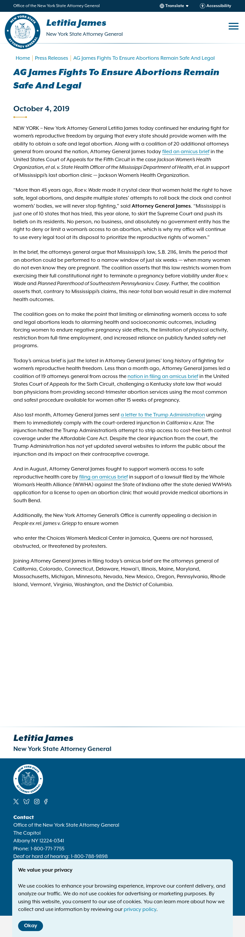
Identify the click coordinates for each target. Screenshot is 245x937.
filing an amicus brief (103, 477)
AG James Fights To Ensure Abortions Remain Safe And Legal (144, 58)
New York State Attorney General (84, 34)
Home (23, 58)
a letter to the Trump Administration (163, 415)
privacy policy (140, 909)
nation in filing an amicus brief (163, 376)
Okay (30, 926)
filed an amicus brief (185, 152)
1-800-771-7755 (47, 849)
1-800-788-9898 (89, 857)
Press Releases (51, 58)
